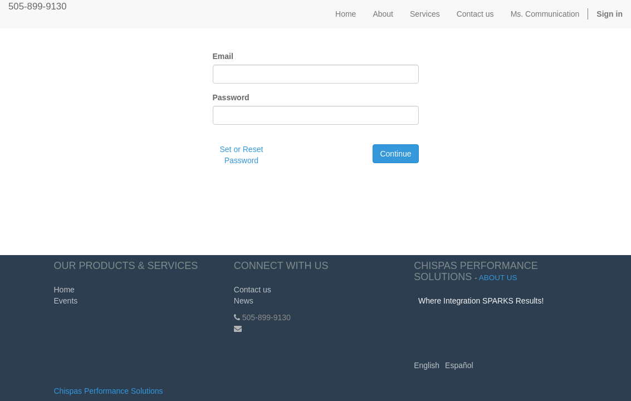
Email (223, 56)
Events (66, 300)
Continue (395, 153)
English (426, 365)
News (243, 300)
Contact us (252, 289)
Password (231, 97)
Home (64, 289)
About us (498, 277)
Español (459, 365)
